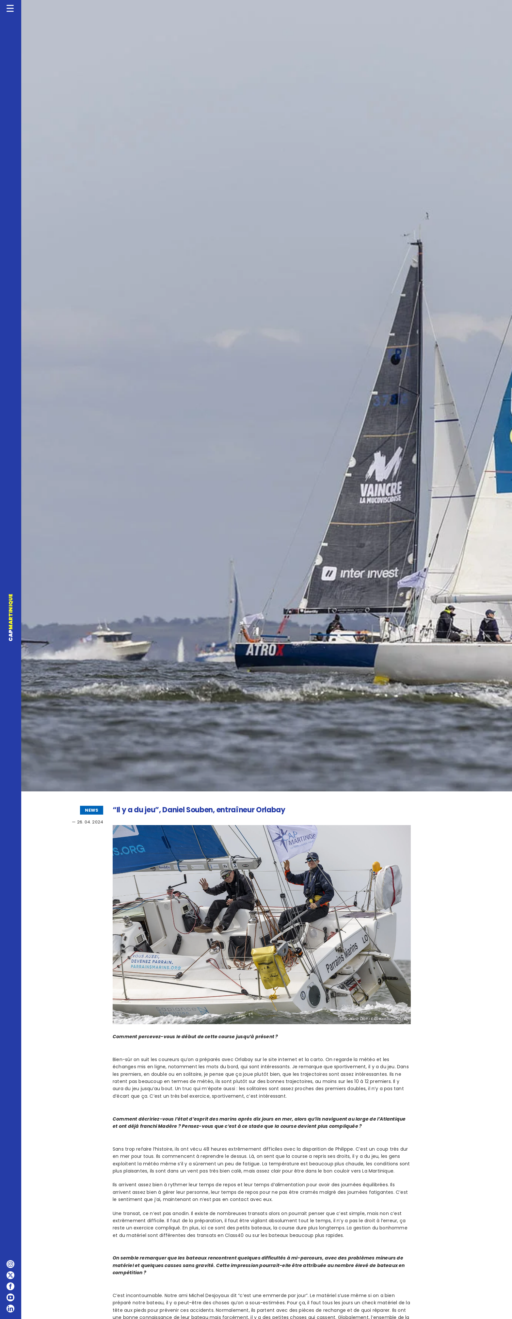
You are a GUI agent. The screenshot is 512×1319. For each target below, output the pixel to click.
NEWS (91, 810)
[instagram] (10, 1264)
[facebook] (10, 1286)
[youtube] (10, 1297)
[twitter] (10, 1275)
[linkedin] (10, 1308)
